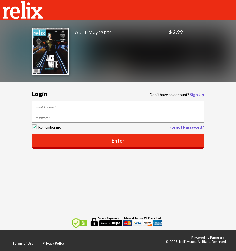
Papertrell (218, 238)
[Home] (22, 9)
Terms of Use (23, 243)
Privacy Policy (54, 243)
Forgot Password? (186, 127)
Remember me (49, 127)
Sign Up (197, 94)
